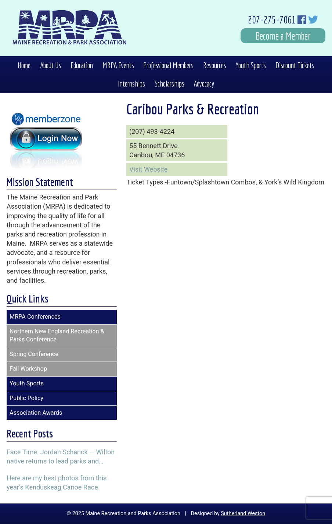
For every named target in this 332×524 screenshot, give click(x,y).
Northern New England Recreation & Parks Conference (57, 335)
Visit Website (148, 169)
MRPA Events (118, 65)
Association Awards (36, 412)
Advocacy (204, 83)
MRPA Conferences (35, 316)
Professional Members (168, 65)
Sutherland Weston (243, 513)
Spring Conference (34, 354)
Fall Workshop (28, 368)
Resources (214, 65)
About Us (50, 65)
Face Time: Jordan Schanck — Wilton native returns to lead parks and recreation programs (61, 457)
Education (82, 65)
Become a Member (283, 35)
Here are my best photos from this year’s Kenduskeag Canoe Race (57, 482)
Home (24, 65)
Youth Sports (250, 65)
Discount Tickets (294, 65)
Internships (131, 83)
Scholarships (169, 83)
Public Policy (26, 398)
